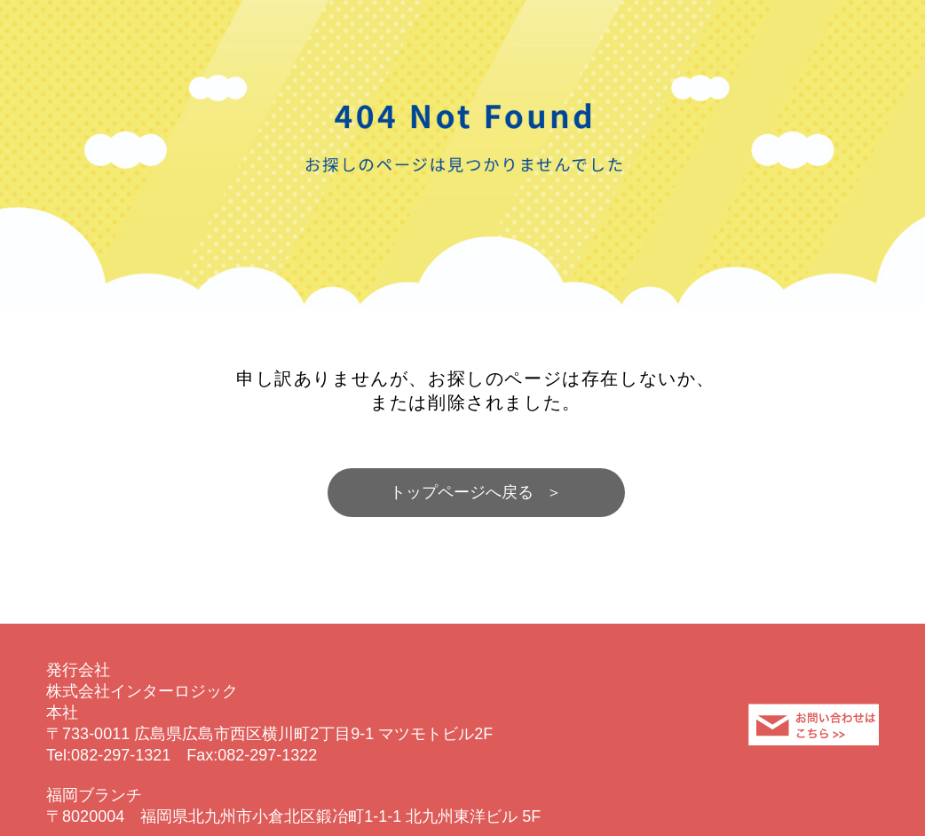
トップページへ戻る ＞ (476, 492)
